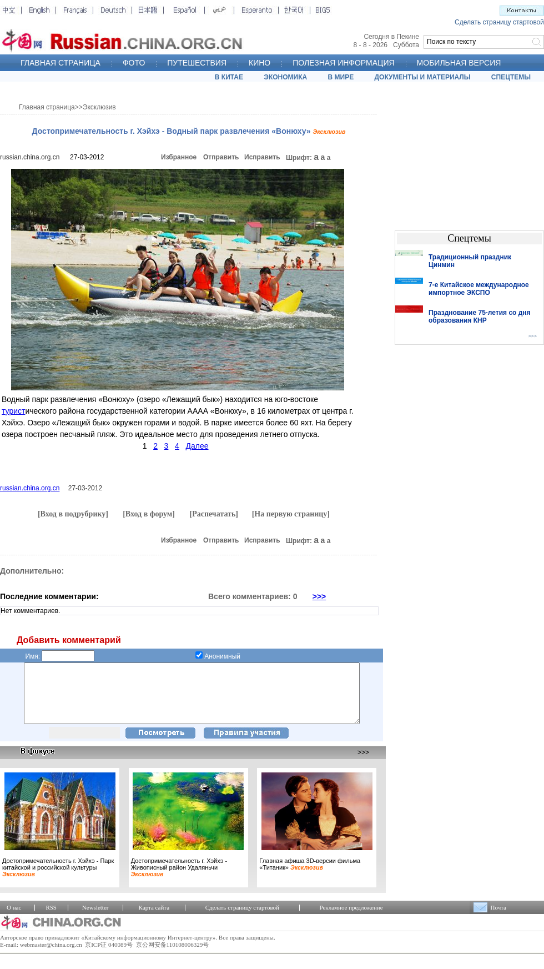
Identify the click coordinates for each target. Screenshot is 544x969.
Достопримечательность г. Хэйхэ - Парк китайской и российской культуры (58, 879)
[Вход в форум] (149, 514)
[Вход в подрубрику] (73, 514)
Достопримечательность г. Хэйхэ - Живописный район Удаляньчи (179, 879)
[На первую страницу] (291, 514)
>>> (319, 596)
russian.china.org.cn (29, 157)
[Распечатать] (213, 514)
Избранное (179, 157)
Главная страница (47, 107)
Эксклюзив (99, 107)
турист (13, 410)
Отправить (221, 157)
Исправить (262, 157)
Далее (197, 445)
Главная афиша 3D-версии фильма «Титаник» (309, 875)
